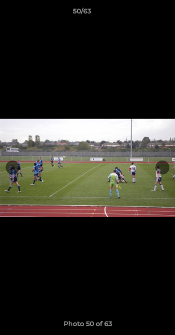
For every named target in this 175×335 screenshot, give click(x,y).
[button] (141, 13)
